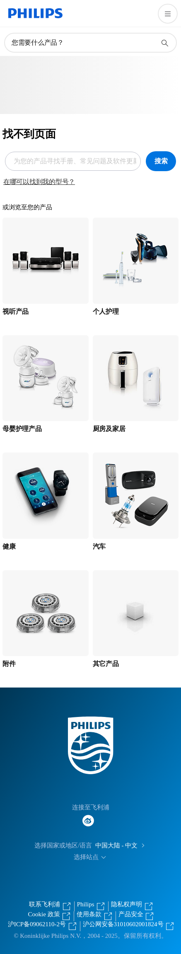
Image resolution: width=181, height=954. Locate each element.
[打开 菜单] (168, 14)
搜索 (161, 161)
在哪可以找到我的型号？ (39, 181)
